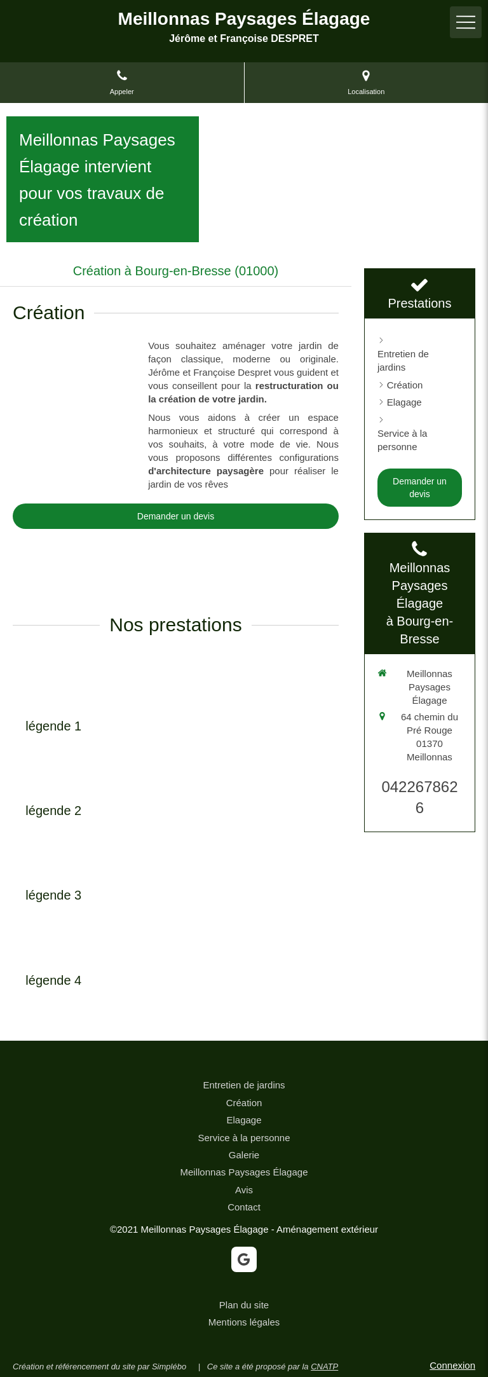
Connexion (452, 1365)
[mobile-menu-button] (466, 22)
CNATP (324, 1366)
